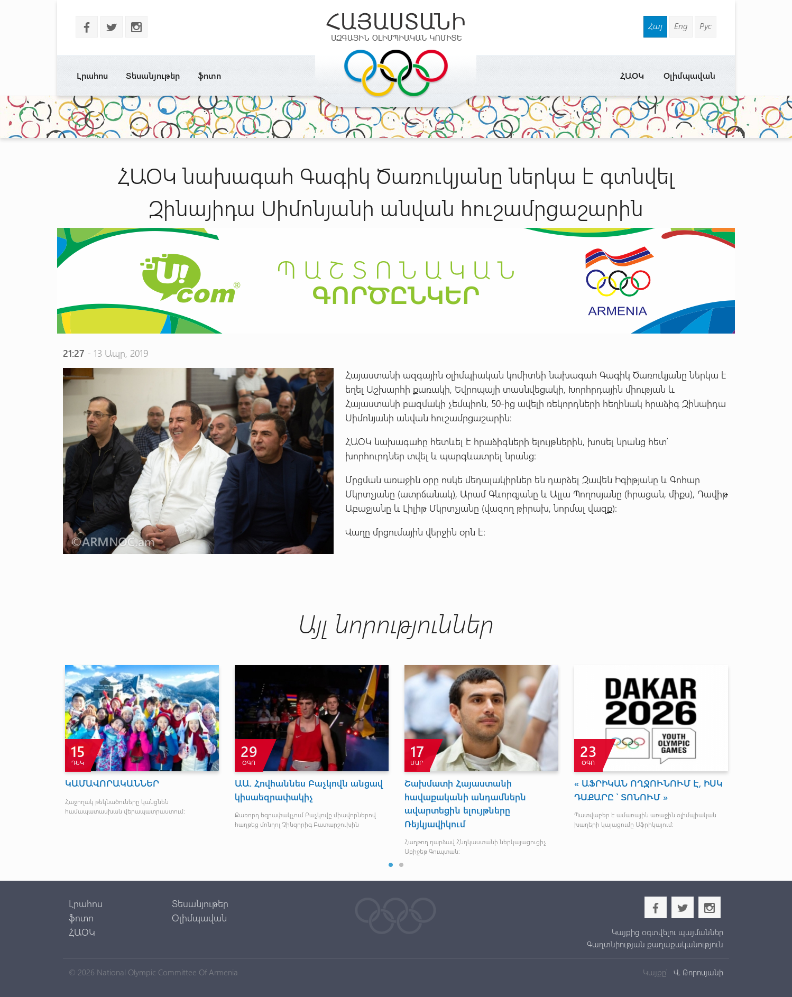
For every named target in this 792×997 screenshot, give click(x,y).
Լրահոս (92, 75)
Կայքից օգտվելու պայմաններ (667, 932)
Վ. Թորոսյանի (697, 972)
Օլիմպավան (689, 75)
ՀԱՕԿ (632, 75)
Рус (705, 25)
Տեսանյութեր (153, 75)
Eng (681, 25)
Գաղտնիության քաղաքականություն (655, 944)
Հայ (655, 25)
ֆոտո (209, 75)
